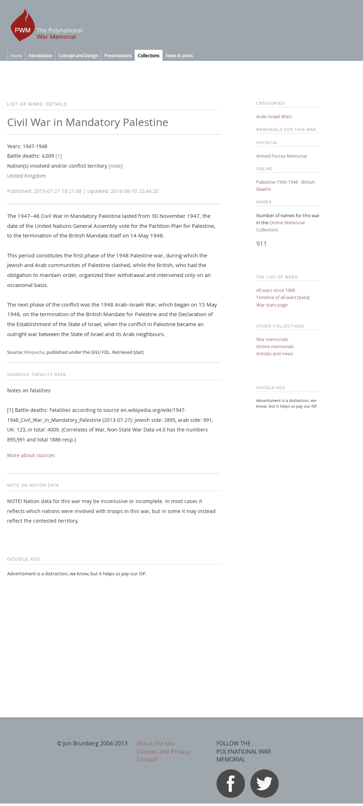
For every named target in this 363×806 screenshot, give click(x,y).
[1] (59, 156)
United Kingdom (26, 176)
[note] (116, 166)
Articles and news (274, 353)
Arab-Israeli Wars (274, 116)
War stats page (272, 305)
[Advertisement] (114, 632)
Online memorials (275, 346)
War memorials (272, 339)
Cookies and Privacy (163, 751)
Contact (147, 759)
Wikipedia (34, 352)
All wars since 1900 (275, 290)
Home (16, 55)
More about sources (31, 455)
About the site (155, 743)
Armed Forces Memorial (281, 156)
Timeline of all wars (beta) (283, 297)
